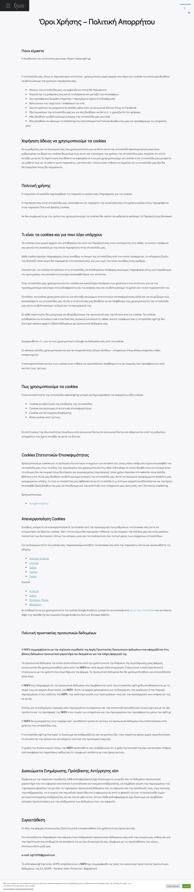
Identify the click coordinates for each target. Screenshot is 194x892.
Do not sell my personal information (18, 889)
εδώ (41, 341)
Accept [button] (186, 886)
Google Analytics (38, 503)
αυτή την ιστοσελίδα (142, 610)
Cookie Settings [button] (173, 886)
